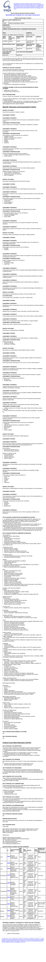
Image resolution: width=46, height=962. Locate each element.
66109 (8, 868)
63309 (8, 875)
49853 (8, 904)
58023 (8, 897)
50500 (8, 916)
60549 (8, 890)
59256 (8, 863)
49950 (8, 882)
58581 (8, 856)
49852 (8, 910)
